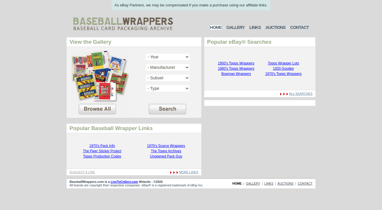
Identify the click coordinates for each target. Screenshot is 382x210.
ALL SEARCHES (300, 93)
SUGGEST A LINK (82, 172)
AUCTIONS (276, 27)
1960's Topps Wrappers (236, 68)
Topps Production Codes (102, 156)
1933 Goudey (283, 68)
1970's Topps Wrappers (283, 74)
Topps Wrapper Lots (283, 63)
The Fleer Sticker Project (102, 151)
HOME (216, 27)
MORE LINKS (188, 172)
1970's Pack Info (102, 146)
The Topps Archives (166, 151)
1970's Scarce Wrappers (166, 146)
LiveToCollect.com (124, 181)
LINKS (255, 27)
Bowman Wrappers (236, 74)
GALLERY (235, 27)
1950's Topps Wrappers (236, 63)
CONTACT (299, 27)
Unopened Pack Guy (166, 156)
